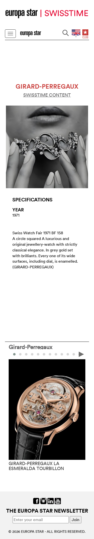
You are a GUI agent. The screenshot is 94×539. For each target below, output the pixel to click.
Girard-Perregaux (30, 346)
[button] (20, 354)
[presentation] (81, 354)
